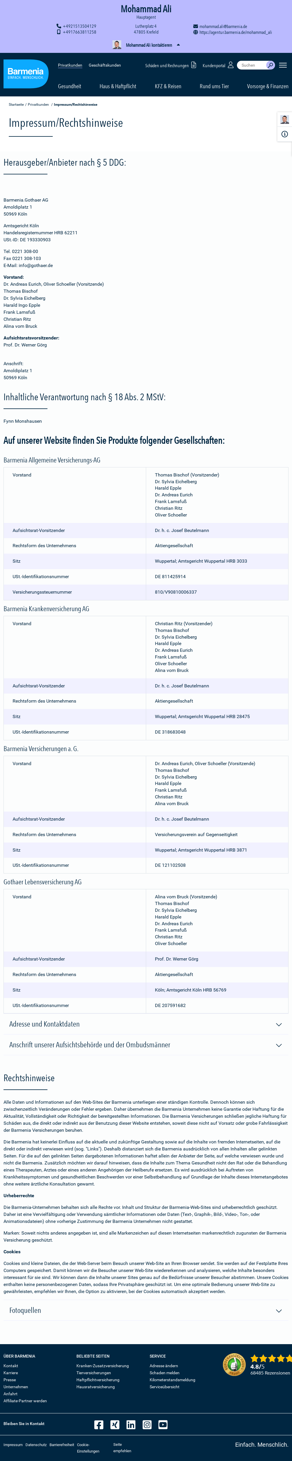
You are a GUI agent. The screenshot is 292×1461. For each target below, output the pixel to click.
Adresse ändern (164, 1365)
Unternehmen (16, 1386)
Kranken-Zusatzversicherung (102, 1365)
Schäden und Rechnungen (171, 63)
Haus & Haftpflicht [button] (118, 85)
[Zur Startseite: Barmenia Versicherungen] (26, 74)
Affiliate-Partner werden (25, 1400)
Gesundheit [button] (69, 85)
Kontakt (11, 1365)
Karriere (11, 1372)
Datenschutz (36, 1445)
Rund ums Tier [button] (214, 85)
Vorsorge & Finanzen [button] (267, 85)
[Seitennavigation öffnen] (282, 64)
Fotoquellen (146, 1311)
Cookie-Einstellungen (88, 1448)
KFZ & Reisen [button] (168, 85)
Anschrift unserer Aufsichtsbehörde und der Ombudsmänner (146, 1045)
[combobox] (251, 64)
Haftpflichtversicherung (97, 1379)
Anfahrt (11, 1393)
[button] (146, 45)
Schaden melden (165, 1372)
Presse (10, 1379)
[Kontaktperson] (284, 120)
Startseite (16, 105)
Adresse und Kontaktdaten (146, 1024)
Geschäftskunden (105, 64)
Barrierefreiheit (61, 1445)
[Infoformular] (284, 134)
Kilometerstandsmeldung (172, 1379)
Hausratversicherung (95, 1386)
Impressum (13, 1445)
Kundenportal (219, 63)
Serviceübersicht (165, 1386)
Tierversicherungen (93, 1372)
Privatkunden (70, 64)
